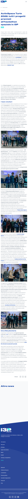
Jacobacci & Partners (10, 305)
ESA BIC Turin (11, 65)
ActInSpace (18, 57)
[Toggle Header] (26, 1)
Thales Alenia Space (22, 210)
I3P (2, 27)
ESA (2, 336)
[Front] (5, 1)
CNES (7, 334)
